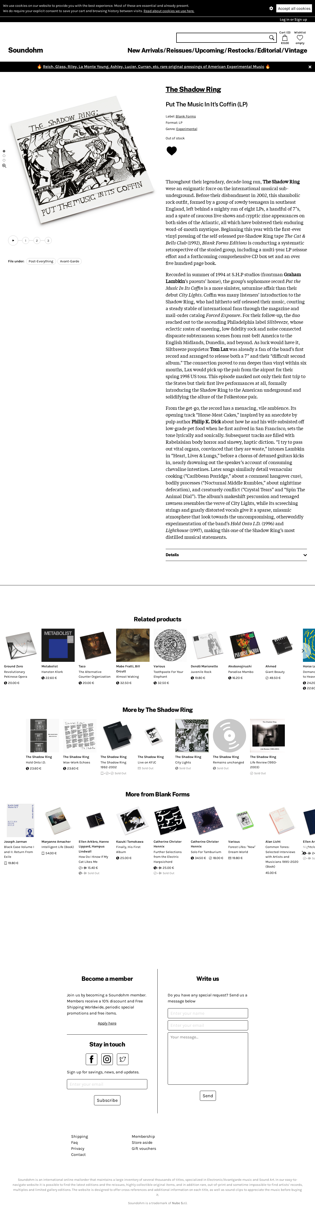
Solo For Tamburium (206, 852)
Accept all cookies (294, 8)
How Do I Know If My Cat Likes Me (93, 859)
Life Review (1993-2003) (263, 764)
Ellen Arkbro (88, 841)
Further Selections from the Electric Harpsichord (168, 857)
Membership (143, 1136)
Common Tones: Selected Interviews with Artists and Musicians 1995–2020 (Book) (281, 856)
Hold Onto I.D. (36, 762)
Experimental (186, 129)
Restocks (241, 50)
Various (159, 666)
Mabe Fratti (124, 666)
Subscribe (107, 1100)
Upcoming (209, 50)
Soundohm (25, 50)
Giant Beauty (275, 672)
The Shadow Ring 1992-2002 (113, 764)
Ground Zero (13, 666)
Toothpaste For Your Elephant (168, 674)
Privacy (77, 1148)
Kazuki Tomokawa (129, 841)
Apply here (107, 1023)
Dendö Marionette (204, 666)
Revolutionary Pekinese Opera (15, 674)
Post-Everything (41, 261)
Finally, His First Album (128, 849)
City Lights (183, 762)
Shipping (79, 1136)
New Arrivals (145, 50)
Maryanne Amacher (56, 841)
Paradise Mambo (240, 672)
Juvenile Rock (201, 672)
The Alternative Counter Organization (95, 674)
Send (208, 1096)
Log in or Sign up (293, 19)
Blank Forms (186, 116)
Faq (74, 1142)
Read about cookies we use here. (169, 11)
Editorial (269, 50)
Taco (82, 666)
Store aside (142, 1142)
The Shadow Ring (193, 89)
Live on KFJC (147, 762)
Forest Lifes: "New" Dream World (241, 849)
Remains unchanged (228, 762)
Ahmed (270, 666)
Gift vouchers (144, 1148)
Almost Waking (127, 676)
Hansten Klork (52, 672)
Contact (78, 1154)
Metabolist (49, 666)
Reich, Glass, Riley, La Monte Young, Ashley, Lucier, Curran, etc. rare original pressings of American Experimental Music (153, 66)
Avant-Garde (69, 261)
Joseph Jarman (15, 841)
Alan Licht (273, 841)
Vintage (295, 50)
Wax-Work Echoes (76, 762)
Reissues (179, 50)
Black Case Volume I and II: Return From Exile (19, 852)
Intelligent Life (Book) (57, 847)
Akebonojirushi (240, 666)
